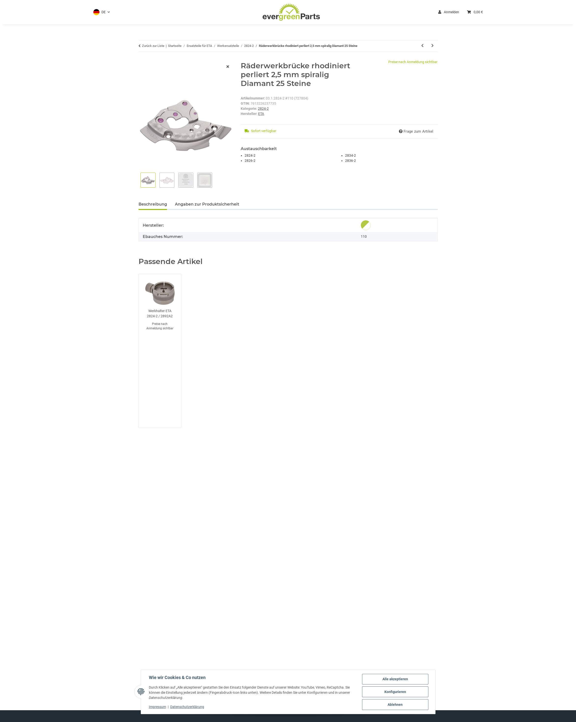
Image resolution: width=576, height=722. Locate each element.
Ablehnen (395, 705)
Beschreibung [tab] (153, 204)
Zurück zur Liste (153, 46)
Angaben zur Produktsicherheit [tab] (207, 204)
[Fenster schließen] (228, 66)
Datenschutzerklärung (187, 707)
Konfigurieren (395, 692)
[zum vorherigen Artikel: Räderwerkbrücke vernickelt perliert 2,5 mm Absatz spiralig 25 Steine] (422, 45)
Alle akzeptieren (395, 679)
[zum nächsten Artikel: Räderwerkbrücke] (432, 45)
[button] (101, 12)
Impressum (157, 707)
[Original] (366, 225)
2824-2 (263, 109)
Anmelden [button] (448, 12)
